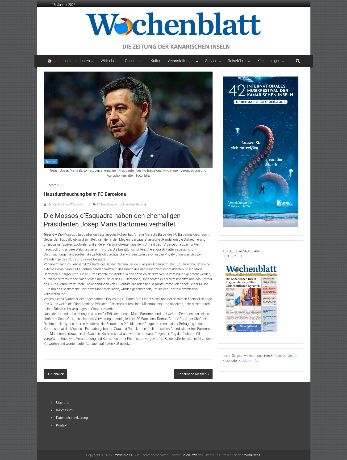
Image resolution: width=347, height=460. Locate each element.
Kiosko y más (248, 360)
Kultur (156, 61)
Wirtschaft (109, 61)
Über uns (62, 403)
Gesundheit (134, 61)
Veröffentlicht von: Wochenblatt (66, 204)
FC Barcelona (105, 204)
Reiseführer (237, 61)
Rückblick (57, 374)
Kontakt (61, 425)
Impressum (64, 410)
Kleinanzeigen (268, 61)
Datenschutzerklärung (72, 418)
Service (211, 61)
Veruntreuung (137, 204)
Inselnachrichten (76, 61)
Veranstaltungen (180, 61)
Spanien (51, 161)
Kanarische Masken (192, 374)
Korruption (121, 204)
